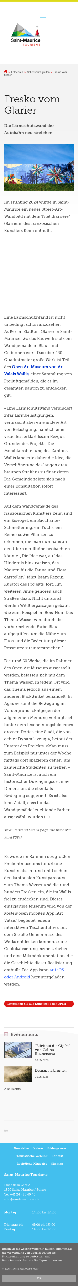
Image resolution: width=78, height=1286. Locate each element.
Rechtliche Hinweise (32, 1163)
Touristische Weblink (32, 1156)
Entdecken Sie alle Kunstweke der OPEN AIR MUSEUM (36, 1004)
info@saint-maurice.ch (21, 1199)
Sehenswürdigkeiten (38, 72)
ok (39, 1278)
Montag (10, 1212)
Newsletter (21, 1148)
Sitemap (57, 1163)
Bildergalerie (56, 1148)
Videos (38, 1148)
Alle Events (12, 1089)
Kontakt (57, 1156)
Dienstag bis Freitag (13, 1227)
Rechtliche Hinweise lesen (22, 1268)
